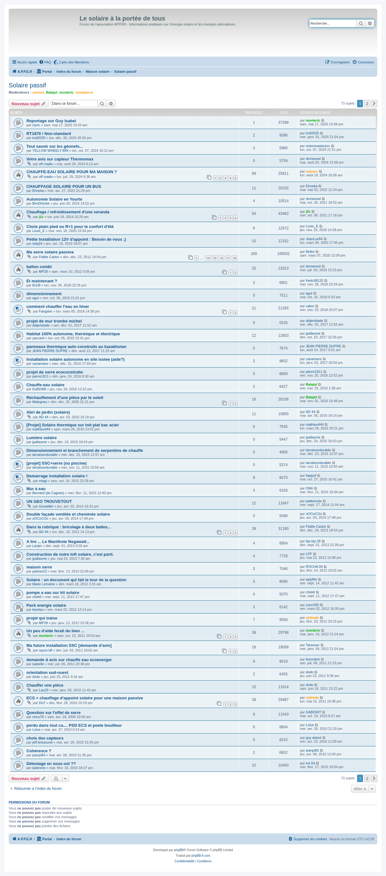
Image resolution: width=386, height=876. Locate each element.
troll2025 (38, 138)
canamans (40, 363)
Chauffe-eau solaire (45, 384)
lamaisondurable (44, 455)
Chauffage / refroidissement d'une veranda (67, 212)
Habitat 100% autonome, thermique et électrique (73, 333)
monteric (66, 92)
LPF (309, 554)
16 (221, 258)
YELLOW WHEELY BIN (50, 150)
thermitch (313, 659)
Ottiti (309, 488)
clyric (36, 125)
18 (234, 258)
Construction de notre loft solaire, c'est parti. (70, 554)
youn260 (312, 605)
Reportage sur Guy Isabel (51, 120)
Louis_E (38, 231)
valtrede (312, 617)
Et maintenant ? (41, 281)
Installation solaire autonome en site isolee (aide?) (75, 359)
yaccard (38, 338)
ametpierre (84, 92)
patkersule (314, 501)
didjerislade (41, 325)
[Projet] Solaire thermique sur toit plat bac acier (72, 425)
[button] (374, 103)
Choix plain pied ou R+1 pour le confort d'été (69, 226)
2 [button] (367, 103)
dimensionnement (44, 293)
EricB (36, 285)
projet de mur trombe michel (54, 321)
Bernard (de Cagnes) (48, 493)
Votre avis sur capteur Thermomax (60, 159)
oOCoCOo (40, 518)
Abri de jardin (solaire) (48, 412)
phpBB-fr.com (200, 855)
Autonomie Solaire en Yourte (54, 199)
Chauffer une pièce (44, 685)
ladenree (39, 768)
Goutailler (46, 506)
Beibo (310, 251)
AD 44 (43, 417)
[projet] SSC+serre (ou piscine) (56, 463)
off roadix (46, 164)
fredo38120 (314, 280)
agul (35, 298)
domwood (313, 158)
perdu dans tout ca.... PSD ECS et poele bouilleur (74, 725)
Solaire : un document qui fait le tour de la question (76, 579)
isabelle (38, 664)
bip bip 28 (313, 541)
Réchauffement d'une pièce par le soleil (64, 397)
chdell (36, 597)
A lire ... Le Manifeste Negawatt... (58, 541)
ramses (38, 92)
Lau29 (43, 690)
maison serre (39, 567)
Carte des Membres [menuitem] (74, 62)
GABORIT (313, 712)
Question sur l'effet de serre (53, 712)
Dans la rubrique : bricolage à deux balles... (68, 527)
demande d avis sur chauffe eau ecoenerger (69, 659)
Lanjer (37, 546)
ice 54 (310, 763)
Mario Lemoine (43, 584)
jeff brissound (42, 742)
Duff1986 (39, 389)
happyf (311, 475)
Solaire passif (27, 85)
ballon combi (39, 266)
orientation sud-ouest (47, 672)
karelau (38, 609)
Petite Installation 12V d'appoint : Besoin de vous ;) (76, 239)
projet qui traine (41, 618)
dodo (36, 677)
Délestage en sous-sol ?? (51, 763)
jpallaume (313, 333)
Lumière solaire (41, 437)
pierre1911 (40, 376)
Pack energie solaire (46, 605)
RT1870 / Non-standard (48, 133)
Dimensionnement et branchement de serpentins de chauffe (84, 450)
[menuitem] (45, 62)
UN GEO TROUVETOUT (49, 501)
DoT (42, 703)
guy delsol (313, 737)
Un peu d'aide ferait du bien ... (55, 630)
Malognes (39, 402)
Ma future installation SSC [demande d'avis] (69, 645)
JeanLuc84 (314, 239)
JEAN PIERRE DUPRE (50, 351)
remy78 (38, 717)
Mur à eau (36, 488)
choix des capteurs (44, 738)
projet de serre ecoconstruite (54, 372)
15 (214, 258)
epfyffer (311, 579)
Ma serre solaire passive (50, 252)
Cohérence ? (38, 751)
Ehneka (38, 190)
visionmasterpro (318, 146)
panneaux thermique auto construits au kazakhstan (76, 346)
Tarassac (312, 645)
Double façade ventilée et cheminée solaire (68, 514)
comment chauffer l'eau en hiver (57, 306)
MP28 (43, 271)
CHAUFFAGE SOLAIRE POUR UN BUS (63, 186)
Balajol (51, 92)
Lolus (36, 729)
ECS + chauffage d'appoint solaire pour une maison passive (84, 698)
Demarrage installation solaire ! (56, 476)
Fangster (45, 311)
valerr (310, 306)
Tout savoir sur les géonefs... (54, 146)
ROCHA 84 (314, 566)
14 (207, 258)
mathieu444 (41, 429)
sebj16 (37, 243)
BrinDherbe (41, 203)
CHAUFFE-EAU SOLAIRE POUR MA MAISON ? (71, 171)
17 (227, 258)
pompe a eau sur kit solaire (52, 592)
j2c (41, 217)
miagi (43, 481)
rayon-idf (45, 650)
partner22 (39, 571)
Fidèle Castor (49, 257)
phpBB (178, 850)
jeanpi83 (38, 755)
